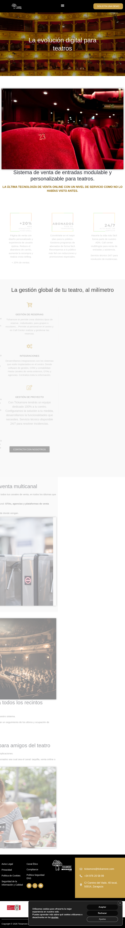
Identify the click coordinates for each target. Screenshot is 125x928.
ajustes (66, 916)
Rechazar (101, 912)
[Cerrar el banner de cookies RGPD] (120, 902)
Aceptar (101, 905)
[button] (62, 5)
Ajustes (101, 918)
